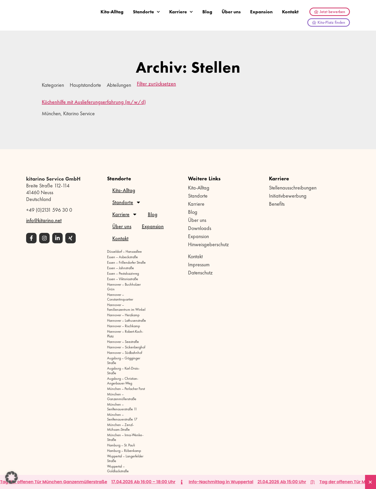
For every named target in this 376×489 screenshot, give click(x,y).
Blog (207, 12)
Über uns (231, 12)
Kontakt (290, 12)
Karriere (181, 12)
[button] (11, 477)
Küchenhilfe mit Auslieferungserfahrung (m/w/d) (94, 102)
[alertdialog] (188, 482)
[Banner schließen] (370, 482)
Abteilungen (119, 85)
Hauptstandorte (85, 85)
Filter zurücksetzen (156, 84)
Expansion (261, 12)
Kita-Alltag (112, 12)
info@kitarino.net (44, 220)
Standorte (146, 12)
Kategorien (53, 85)
